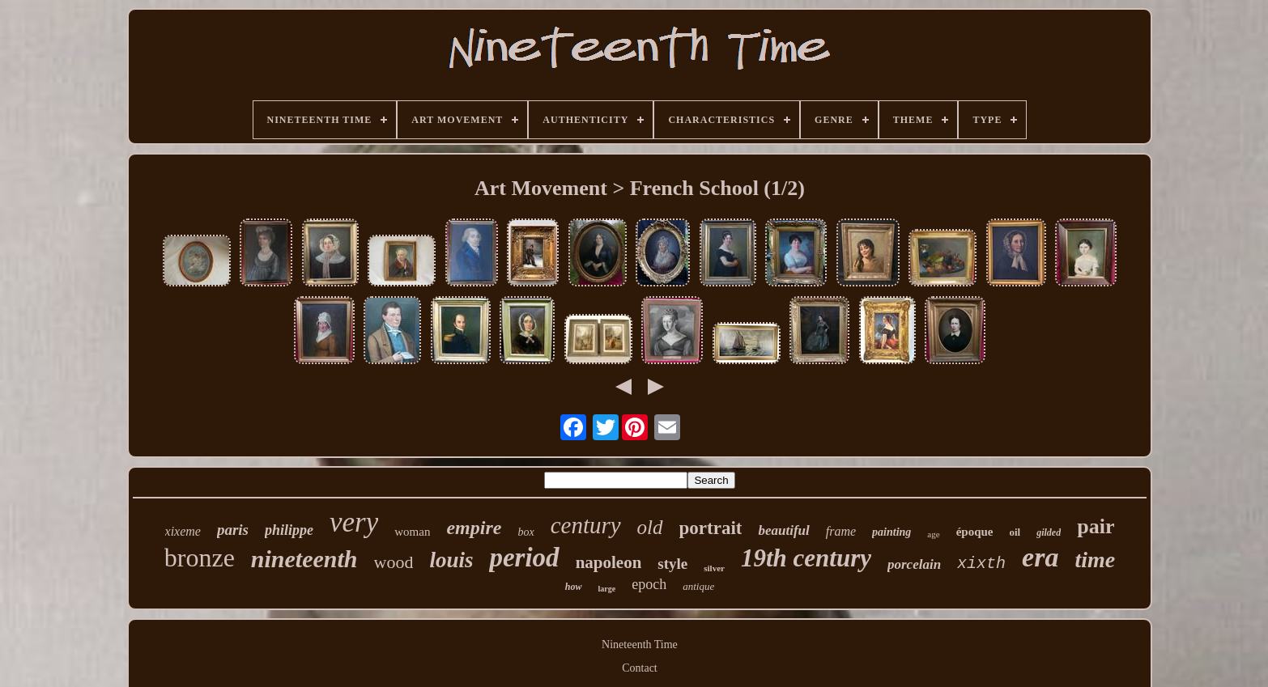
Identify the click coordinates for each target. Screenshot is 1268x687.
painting (891, 532)
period (524, 557)
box (525, 532)
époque (975, 531)
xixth (981, 563)
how (573, 586)
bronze (199, 557)
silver (714, 568)
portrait (711, 528)
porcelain (914, 564)
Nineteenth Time (640, 644)
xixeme (183, 531)
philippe (289, 530)
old (650, 527)
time (1094, 559)
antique (698, 586)
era (1040, 557)
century (586, 525)
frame (841, 531)
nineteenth (304, 558)
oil (1014, 532)
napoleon (609, 562)
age (933, 534)
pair (1095, 526)
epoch (649, 584)
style (672, 563)
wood (394, 562)
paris (233, 529)
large (607, 588)
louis (451, 560)
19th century (806, 558)
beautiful (783, 530)
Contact (639, 668)
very (354, 522)
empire (473, 527)
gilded (1048, 532)
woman (412, 531)
